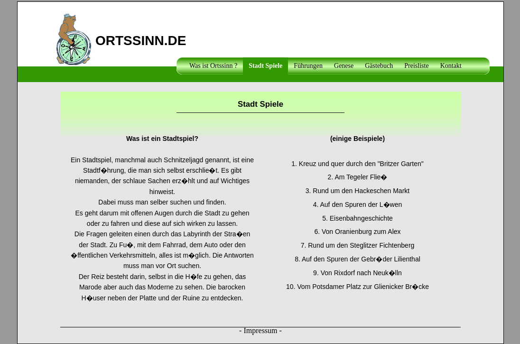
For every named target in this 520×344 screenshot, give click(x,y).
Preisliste (416, 65)
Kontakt (451, 65)
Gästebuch (379, 65)
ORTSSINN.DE (140, 38)
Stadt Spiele (265, 65)
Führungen (308, 65)
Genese (343, 65)
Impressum (260, 330)
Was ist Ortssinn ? (213, 65)
